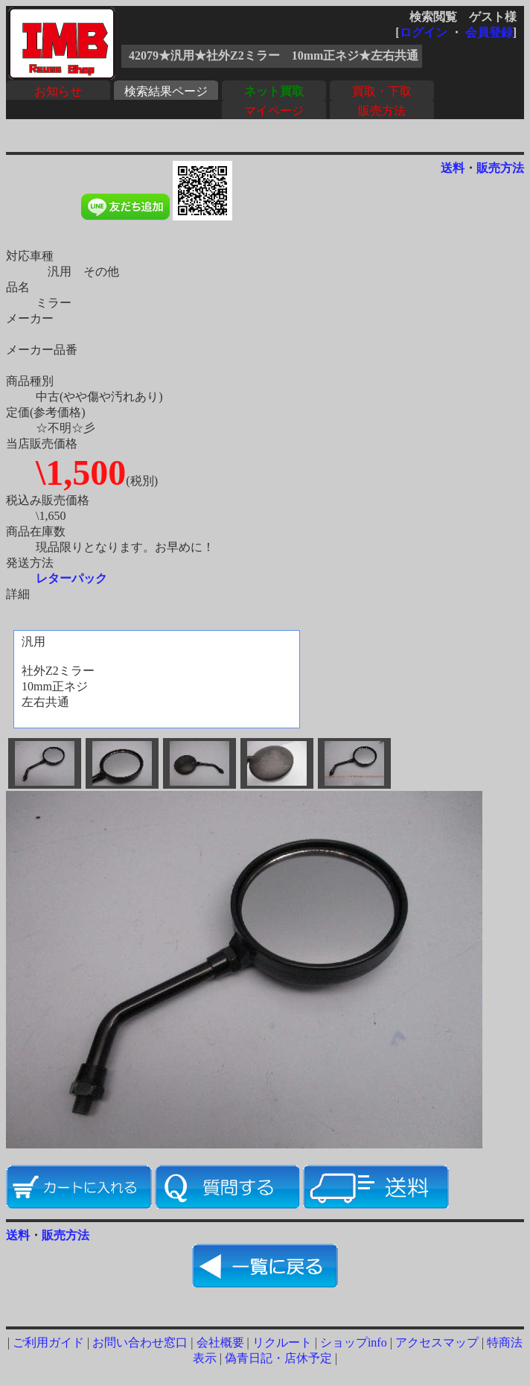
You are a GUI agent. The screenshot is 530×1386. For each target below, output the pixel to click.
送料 (452, 168)
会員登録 (489, 32)
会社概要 (220, 1342)
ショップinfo (353, 1342)
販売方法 (382, 110)
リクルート (282, 1342)
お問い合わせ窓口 (140, 1342)
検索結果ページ (166, 91)
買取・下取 (382, 91)
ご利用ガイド (48, 1342)
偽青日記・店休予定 (278, 1358)
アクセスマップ (437, 1342)
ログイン (423, 32)
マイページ (274, 110)
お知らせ (58, 91)
